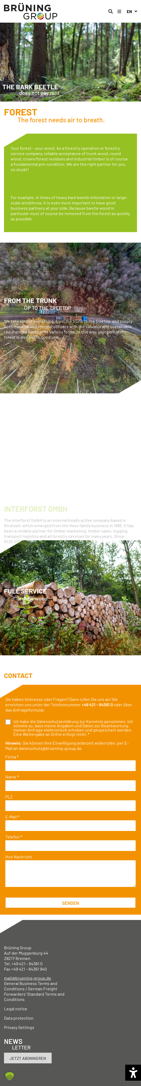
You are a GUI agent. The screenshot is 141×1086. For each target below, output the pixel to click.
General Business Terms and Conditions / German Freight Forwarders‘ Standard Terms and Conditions (34, 991)
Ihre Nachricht (18, 857)
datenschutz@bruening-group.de (50, 748)
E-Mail (12, 817)
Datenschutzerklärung (58, 721)
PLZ (9, 797)
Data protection (18, 1017)
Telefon (13, 837)
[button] (111, 11)
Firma (11, 757)
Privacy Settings (19, 1027)
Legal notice (15, 1008)
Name (12, 777)
